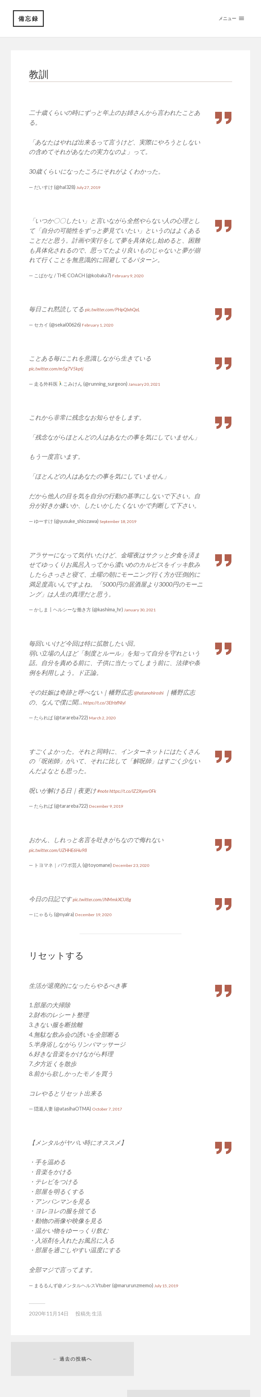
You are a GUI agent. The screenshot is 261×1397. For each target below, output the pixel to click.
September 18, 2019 (121, 521)
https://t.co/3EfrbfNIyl (110, 702)
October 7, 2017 (110, 1109)
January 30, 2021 (142, 610)
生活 (97, 1314)
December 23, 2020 (134, 865)
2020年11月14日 (49, 1314)
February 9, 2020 (130, 276)
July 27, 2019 (90, 187)
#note (104, 790)
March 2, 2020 (104, 718)
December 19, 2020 (96, 915)
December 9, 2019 (108, 806)
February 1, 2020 (100, 325)
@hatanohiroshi (153, 692)
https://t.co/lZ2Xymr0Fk (142, 790)
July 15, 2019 (168, 1286)
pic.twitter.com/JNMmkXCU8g (110, 899)
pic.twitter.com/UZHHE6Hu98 (67, 850)
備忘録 (28, 18)
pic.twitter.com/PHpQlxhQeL (121, 309)
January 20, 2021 (146, 384)
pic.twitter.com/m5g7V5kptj (63, 368)
